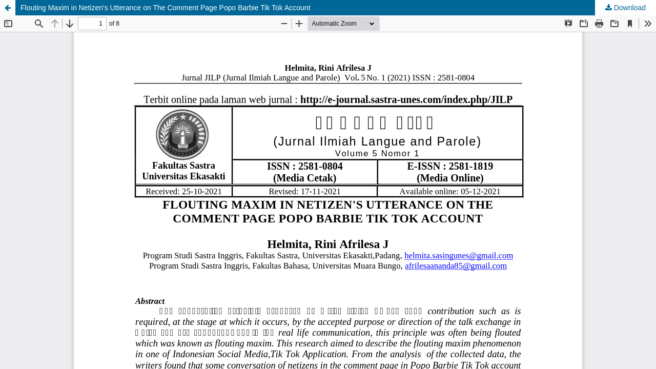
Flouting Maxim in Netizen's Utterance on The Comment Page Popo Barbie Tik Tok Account (165, 8)
